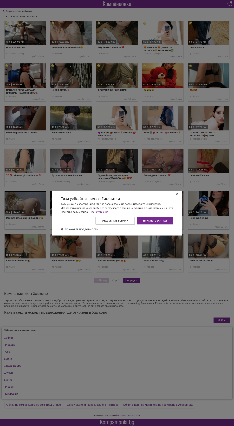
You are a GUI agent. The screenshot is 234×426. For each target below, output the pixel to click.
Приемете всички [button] (155, 220)
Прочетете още (99, 211)
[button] (79, 229)
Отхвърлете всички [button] (115, 220)
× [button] (177, 194)
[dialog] (117, 212)
